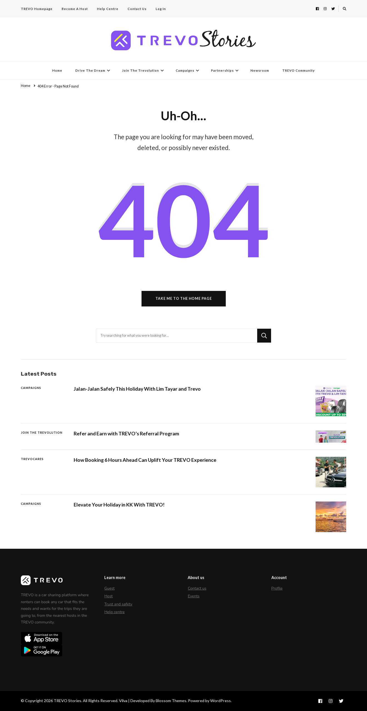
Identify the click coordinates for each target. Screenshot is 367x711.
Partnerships (222, 70)
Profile (277, 588)
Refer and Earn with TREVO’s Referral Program (126, 433)
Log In (161, 9)
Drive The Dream (90, 70)
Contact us (197, 588)
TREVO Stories (67, 700)
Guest (109, 588)
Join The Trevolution (140, 70)
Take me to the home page (183, 298)
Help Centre (107, 9)
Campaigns (185, 70)
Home (57, 70)
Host (108, 596)
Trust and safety (118, 604)
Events (193, 596)
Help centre (114, 612)
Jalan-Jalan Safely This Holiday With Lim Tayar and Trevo (137, 389)
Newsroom (260, 70)
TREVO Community (298, 70)
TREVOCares (32, 459)
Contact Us (137, 9)
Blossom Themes (171, 700)
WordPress (220, 700)
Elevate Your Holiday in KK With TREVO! (119, 505)
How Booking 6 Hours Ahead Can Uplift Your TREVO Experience (145, 460)
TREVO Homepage (37, 9)
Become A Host (75, 9)
